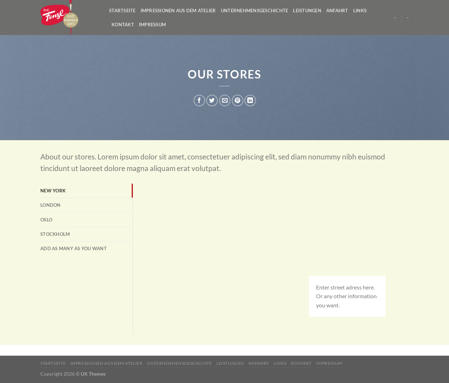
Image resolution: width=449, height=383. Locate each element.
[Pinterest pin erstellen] (237, 100)
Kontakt (123, 24)
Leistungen (307, 10)
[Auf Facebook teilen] (199, 100)
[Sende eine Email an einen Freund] (224, 100)
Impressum (152, 24)
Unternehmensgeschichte (254, 10)
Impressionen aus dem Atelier (178, 10)
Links (360, 10)
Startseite (122, 10)
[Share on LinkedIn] (250, 100)
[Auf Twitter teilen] (212, 100)
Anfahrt (337, 10)
